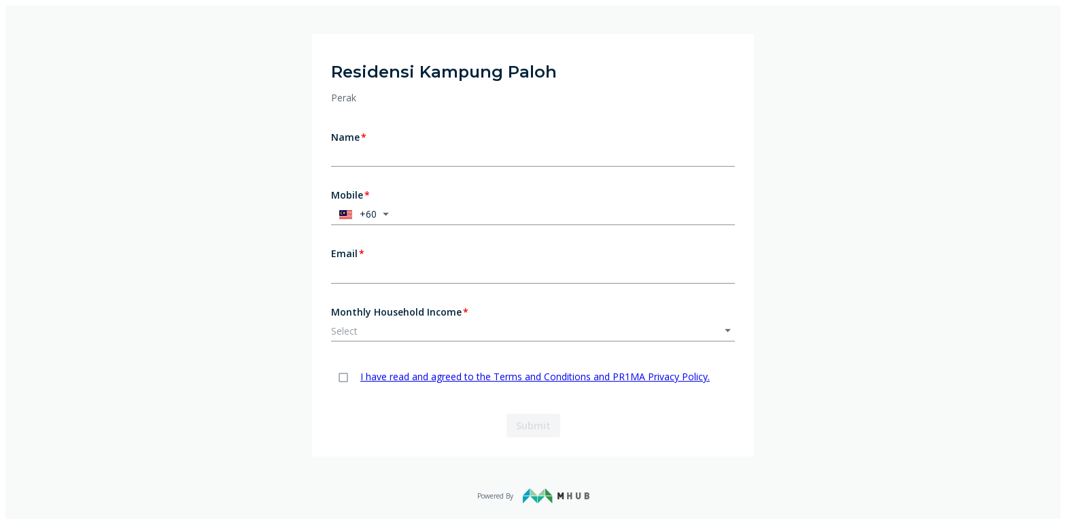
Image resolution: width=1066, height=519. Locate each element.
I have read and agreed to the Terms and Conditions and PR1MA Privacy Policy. (535, 376)
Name (348, 137)
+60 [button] (356, 213)
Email (347, 253)
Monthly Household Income (399, 312)
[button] (533, 332)
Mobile (350, 195)
